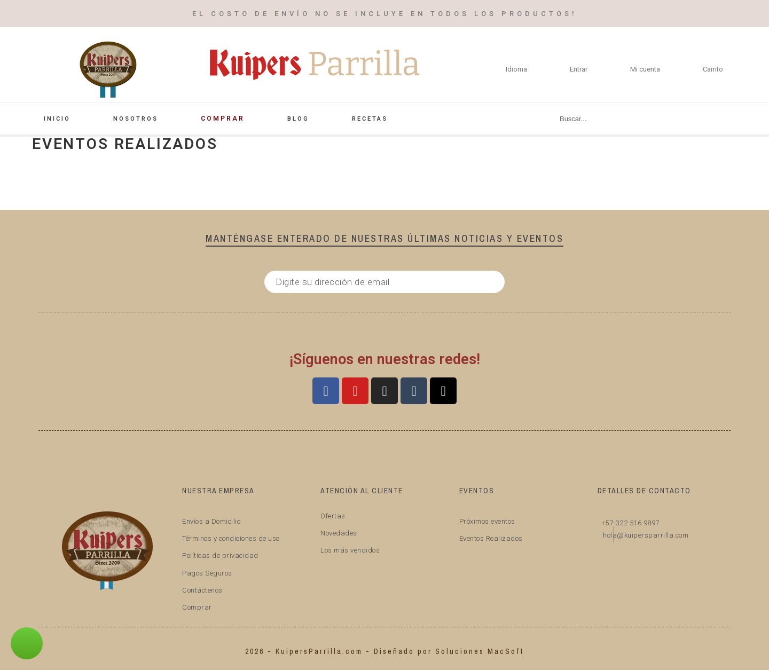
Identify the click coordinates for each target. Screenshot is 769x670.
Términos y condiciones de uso (231, 538)
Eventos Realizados (491, 538)
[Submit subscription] (488, 282)
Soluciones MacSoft (479, 651)
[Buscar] (637, 118)
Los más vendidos (350, 550)
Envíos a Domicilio (211, 521)
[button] (27, 643)
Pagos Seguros (207, 573)
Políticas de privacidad (220, 555)
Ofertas (333, 516)
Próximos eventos (487, 521)
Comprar (197, 607)
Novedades (338, 533)
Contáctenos (202, 590)
